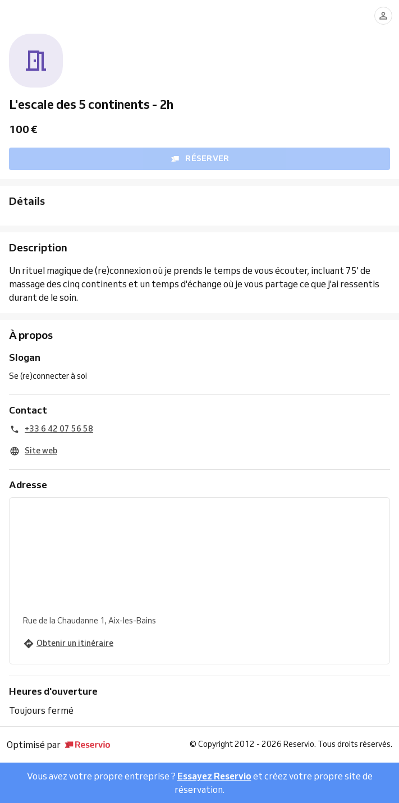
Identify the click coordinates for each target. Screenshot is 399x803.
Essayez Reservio (214, 776)
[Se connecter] (383, 16)
